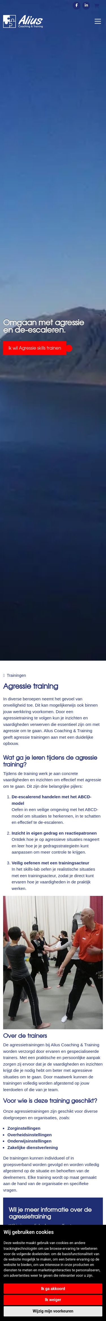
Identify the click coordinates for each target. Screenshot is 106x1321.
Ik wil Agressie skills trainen (34, 348)
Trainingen (16, 675)
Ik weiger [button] (53, 1299)
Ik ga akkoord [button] (53, 1288)
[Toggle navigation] (98, 21)
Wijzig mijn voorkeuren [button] (53, 1311)
